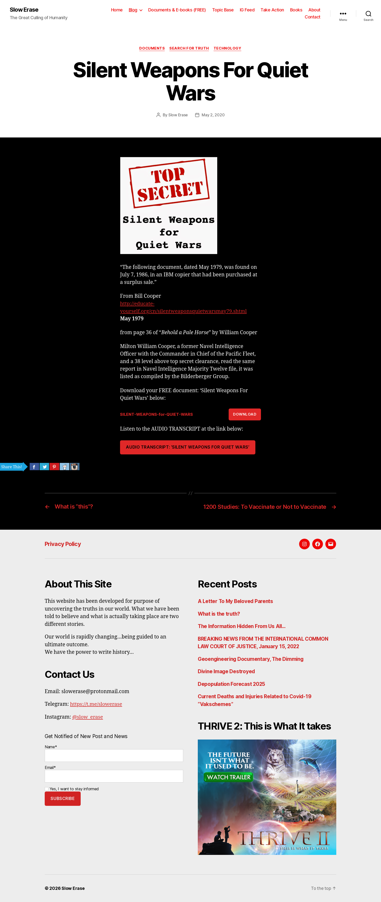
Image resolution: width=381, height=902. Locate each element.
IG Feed (247, 9)
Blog (133, 9)
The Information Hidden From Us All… (243, 626)
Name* (114, 753)
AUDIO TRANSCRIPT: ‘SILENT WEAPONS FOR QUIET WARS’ (187, 447)
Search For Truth (189, 48)
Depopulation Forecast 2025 (232, 684)
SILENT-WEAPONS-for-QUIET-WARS (157, 414)
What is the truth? (220, 614)
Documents (152, 48)
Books (296, 9)
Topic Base (223, 9)
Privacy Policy (64, 543)
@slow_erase (87, 717)
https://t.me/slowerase (96, 704)
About (314, 9)
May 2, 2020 (213, 115)
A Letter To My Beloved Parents (236, 601)
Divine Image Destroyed (227, 671)
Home (117, 9)
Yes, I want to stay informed (72, 788)
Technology (228, 48)
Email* (114, 773)
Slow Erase (24, 10)
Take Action (272, 9)
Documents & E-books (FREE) (177, 9)
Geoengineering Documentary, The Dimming (252, 659)
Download (244, 414)
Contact (312, 17)
